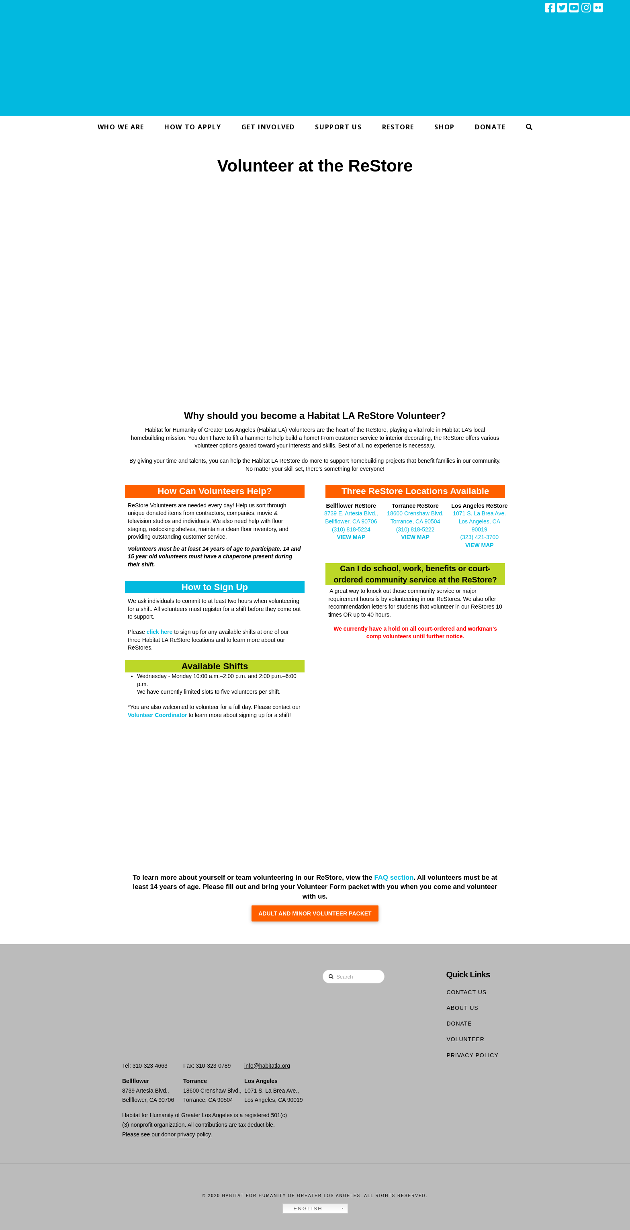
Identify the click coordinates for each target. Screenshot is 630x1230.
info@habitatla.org (267, 1065)
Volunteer (465, 1039)
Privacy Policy (472, 1055)
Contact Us (466, 992)
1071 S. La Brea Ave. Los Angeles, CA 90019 (479, 521)
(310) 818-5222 (415, 529)
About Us (462, 1008)
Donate (459, 1023)
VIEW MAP (351, 537)
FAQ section (393, 877)
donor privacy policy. (186, 1134)
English (304, 1208)
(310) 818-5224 (351, 529)
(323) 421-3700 (479, 537)
